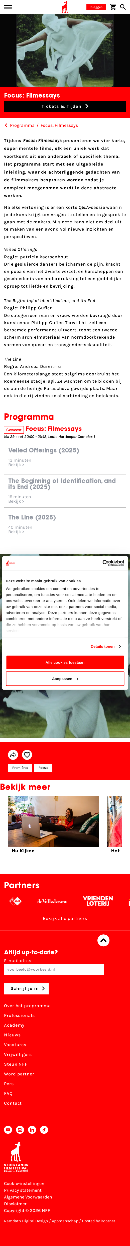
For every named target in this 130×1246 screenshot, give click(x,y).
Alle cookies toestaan (65, 662)
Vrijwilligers (18, 1054)
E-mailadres (54, 966)
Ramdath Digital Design (26, 1220)
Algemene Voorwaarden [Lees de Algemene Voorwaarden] (28, 1197)
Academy (14, 1025)
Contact (13, 1103)
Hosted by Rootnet (98, 1220)
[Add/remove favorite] (27, 755)
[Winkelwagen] (113, 7)
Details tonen (102, 646)
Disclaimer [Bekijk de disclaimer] (15, 1203)
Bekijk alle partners (65, 918)
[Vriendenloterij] (101, 901)
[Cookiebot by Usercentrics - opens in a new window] (102, 563)
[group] (53, 827)
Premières (20, 768)
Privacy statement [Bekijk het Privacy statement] (23, 1190)
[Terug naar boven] (103, 940)
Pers (9, 1083)
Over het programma (27, 1005)
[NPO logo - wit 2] (19, 901)
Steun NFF (16, 1064)
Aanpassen (65, 679)
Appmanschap (65, 1220)
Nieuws (12, 1035)
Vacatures (15, 1044)
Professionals (19, 1015)
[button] (65, 106)
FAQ (8, 1093)
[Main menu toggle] (8, 7)
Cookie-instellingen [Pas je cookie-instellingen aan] (24, 1183)
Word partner (19, 1074)
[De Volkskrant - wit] (55, 901)
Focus (43, 768)
